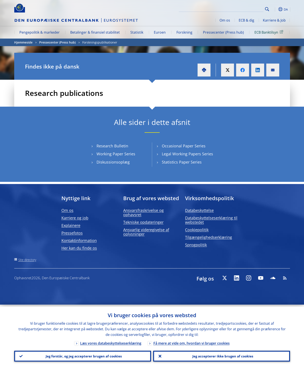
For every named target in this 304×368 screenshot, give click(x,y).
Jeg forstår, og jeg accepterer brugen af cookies (82, 355)
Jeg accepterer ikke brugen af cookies (221, 355)
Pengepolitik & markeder (39, 32)
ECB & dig (246, 20)
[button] (275, 9)
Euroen (160, 32)
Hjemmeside (23, 42)
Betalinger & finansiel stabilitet (95, 32)
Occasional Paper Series (184, 145)
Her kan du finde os (79, 248)
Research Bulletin (112, 145)
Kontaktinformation (79, 240)
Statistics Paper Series (182, 162)
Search (267, 9)
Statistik (136, 32)
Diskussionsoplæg (113, 162)
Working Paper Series (116, 153)
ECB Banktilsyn (269, 32)
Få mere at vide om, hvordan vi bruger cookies (191, 341)
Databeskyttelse (199, 210)
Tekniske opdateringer (143, 222)
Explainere (70, 225)
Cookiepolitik (197, 229)
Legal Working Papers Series (187, 153)
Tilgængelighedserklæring (208, 237)
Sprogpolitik (196, 244)
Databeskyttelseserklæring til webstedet (211, 220)
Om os (225, 20)
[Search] (241, 8)
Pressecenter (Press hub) (223, 32)
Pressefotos (72, 232)
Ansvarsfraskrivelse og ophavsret (143, 212)
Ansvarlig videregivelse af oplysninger (146, 232)
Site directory (27, 260)
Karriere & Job (274, 20)
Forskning (184, 32)
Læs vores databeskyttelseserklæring (110, 341)
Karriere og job (74, 217)
